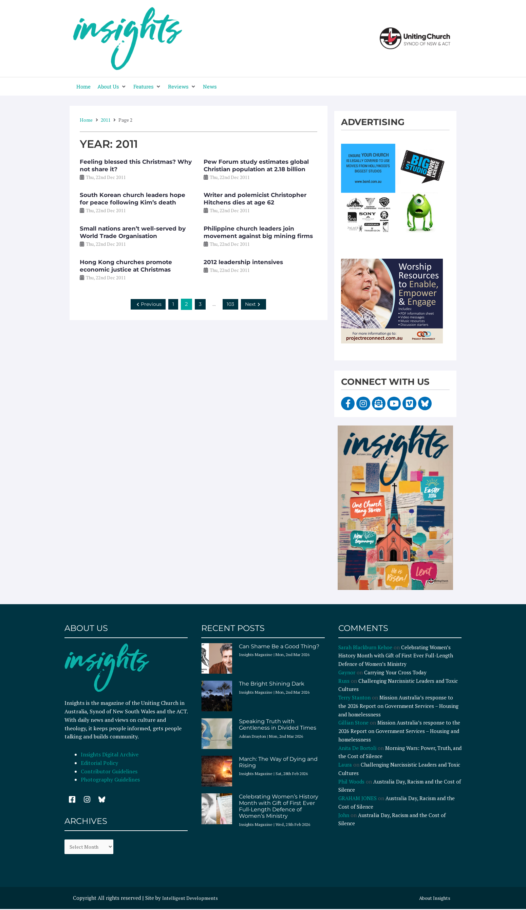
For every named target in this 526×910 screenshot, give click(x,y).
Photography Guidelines (110, 779)
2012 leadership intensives (243, 262)
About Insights (433, 899)
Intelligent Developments (192, 899)
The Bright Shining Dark (271, 683)
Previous (148, 304)
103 (230, 304)
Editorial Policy (100, 763)
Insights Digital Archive (109, 754)
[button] (112, 87)
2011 (105, 120)
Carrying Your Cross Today (395, 672)
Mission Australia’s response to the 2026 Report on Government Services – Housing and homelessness (398, 706)
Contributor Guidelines (109, 771)
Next (254, 304)
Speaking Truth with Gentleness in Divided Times (277, 724)
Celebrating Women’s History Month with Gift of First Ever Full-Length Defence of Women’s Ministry (278, 806)
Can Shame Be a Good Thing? (279, 646)
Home (86, 120)
